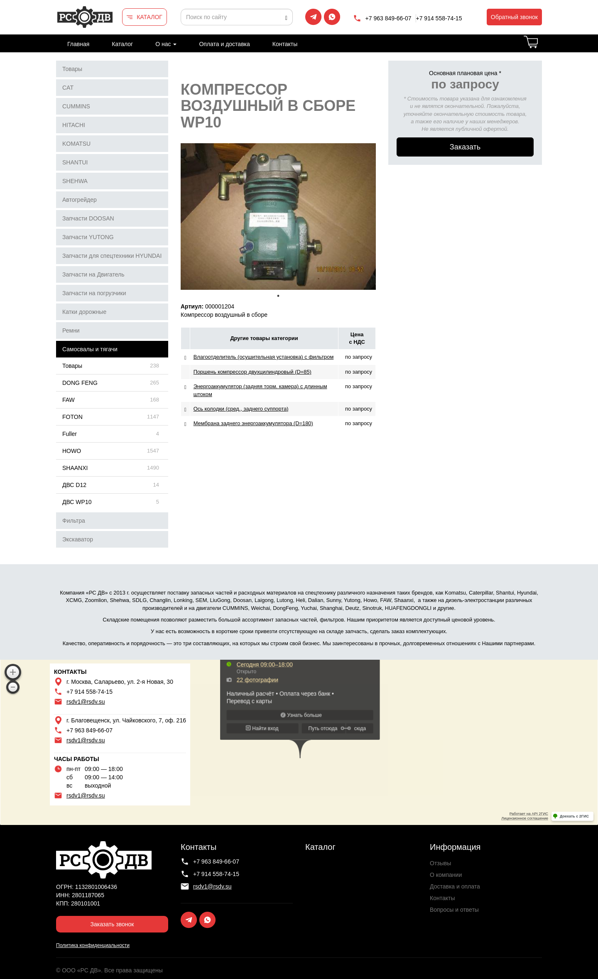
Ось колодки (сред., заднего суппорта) (241, 409)
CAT (68, 87)
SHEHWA (75, 181)
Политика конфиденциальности (93, 945)
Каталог (122, 44)
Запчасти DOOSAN (88, 218)
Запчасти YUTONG (88, 237)
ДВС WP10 (76, 502)
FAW (68, 399)
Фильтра (73, 520)
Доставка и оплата (455, 886)
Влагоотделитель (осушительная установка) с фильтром (264, 357)
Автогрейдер (79, 199)
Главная (78, 44)
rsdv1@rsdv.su (85, 701)
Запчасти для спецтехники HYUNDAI (112, 255)
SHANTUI (75, 162)
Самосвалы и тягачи (90, 349)
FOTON (72, 417)
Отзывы (440, 863)
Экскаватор (77, 539)
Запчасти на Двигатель (93, 274)
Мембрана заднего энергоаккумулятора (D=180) (253, 423)
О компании (446, 874)
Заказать (465, 147)
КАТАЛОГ (149, 17)
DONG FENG (80, 382)
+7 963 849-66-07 (388, 18)
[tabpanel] (278, 216)
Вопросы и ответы (454, 909)
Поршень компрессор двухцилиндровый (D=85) (252, 372)
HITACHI (73, 125)
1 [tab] (278, 296)
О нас (165, 44)
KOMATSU (76, 143)
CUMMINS (76, 106)
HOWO (71, 451)
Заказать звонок (112, 924)
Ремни (71, 330)
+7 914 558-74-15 (439, 18)
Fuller (69, 434)
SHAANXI (75, 468)
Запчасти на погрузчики (94, 293)
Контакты (284, 44)
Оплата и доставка (224, 44)
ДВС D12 (74, 485)
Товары (72, 69)
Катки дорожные (84, 311)
